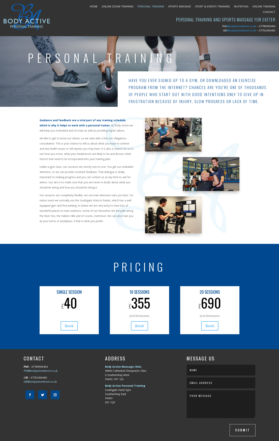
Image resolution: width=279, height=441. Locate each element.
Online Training (263, 6)
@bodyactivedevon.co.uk (239, 26)
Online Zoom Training (117, 6)
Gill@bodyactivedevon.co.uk (40, 381)
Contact (269, 12)
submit (242, 430)
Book (69, 325)
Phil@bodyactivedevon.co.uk (41, 370)
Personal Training (150, 6)
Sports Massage (179, 6)
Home (94, 6)
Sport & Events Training (212, 6)
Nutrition (241, 6)
